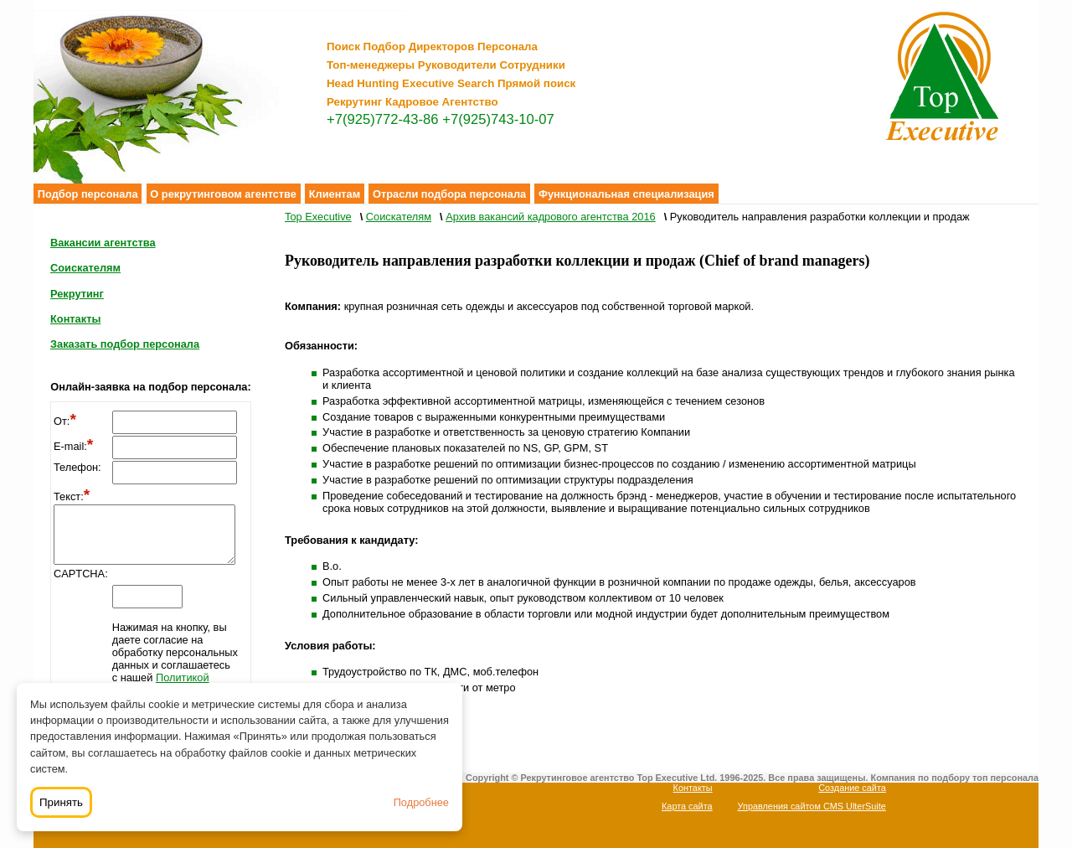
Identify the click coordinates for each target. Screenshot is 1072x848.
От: (65, 421)
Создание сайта (852, 788)
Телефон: (77, 467)
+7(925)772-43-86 (383, 119)
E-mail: (73, 446)
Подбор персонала (88, 194)
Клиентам (335, 194)
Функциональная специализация (626, 194)
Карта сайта (687, 806)
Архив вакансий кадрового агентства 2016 (550, 216)
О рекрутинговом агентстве (223, 194)
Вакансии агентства (103, 242)
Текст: (72, 496)
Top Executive (318, 216)
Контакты (75, 319)
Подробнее (421, 802)
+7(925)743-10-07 (498, 119)
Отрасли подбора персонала (449, 194)
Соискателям (85, 267)
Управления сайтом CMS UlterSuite (812, 806)
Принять (61, 802)
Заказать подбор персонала (124, 344)
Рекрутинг (77, 293)
